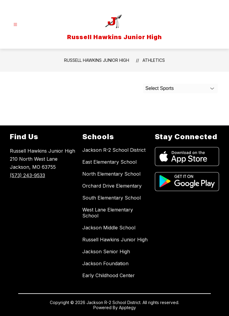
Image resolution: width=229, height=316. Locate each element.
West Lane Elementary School (107, 213)
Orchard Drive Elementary (112, 186)
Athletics (154, 60)
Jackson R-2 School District (114, 150)
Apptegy (127, 307)
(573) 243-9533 (27, 175)
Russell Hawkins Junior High (96, 60)
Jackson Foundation (105, 263)
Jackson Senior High (106, 251)
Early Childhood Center (108, 275)
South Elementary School (111, 198)
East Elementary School (109, 162)
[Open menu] (15, 24)
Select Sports (160, 88)
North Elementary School (111, 174)
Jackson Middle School (108, 228)
